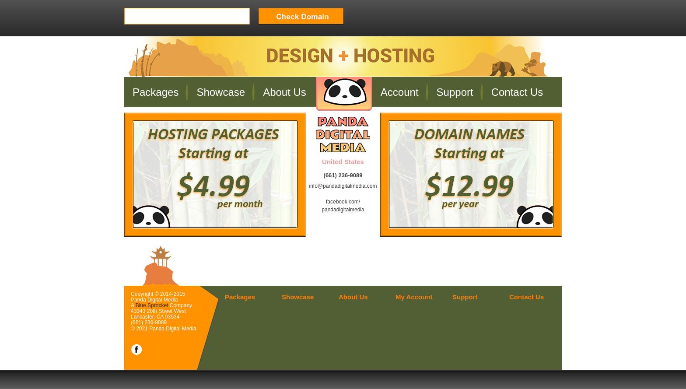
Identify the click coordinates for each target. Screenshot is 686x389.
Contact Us (517, 92)
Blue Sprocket (152, 305)
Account (400, 92)
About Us (284, 92)
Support (455, 92)
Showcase (220, 92)
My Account (414, 297)
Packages (155, 92)
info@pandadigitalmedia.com (343, 186)
